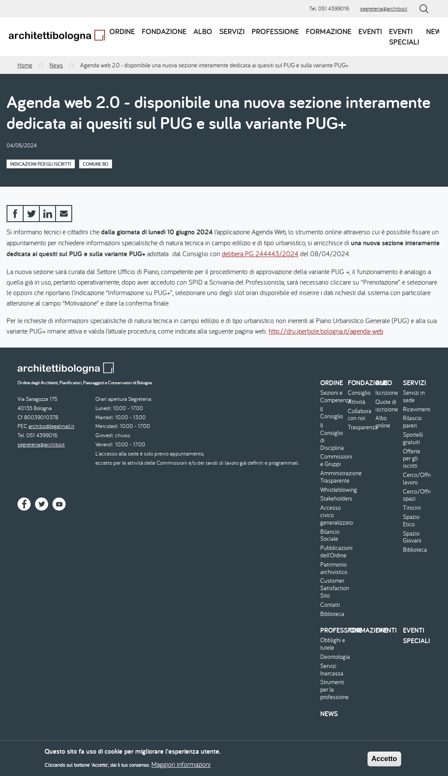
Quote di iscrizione (386, 405)
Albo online (382, 421)
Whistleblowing (333, 490)
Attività (356, 402)
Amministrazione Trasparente (333, 477)
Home (25, 65)
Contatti (330, 605)
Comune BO (95, 164)
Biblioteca (332, 614)
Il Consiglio (331, 413)
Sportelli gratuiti (413, 438)
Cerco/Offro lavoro (415, 478)
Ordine (122, 31)
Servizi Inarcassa (331, 669)
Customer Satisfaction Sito (333, 588)
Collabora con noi (359, 414)
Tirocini (412, 508)
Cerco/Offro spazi (415, 495)
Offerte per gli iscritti (411, 459)
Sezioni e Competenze (333, 396)
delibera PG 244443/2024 (260, 253)
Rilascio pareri (412, 421)
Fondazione (164, 31)
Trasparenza (360, 427)
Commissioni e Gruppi (333, 460)
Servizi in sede (414, 396)
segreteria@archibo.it (383, 8)
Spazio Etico (411, 520)
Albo (202, 31)
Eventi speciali (404, 36)
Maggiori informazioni (180, 766)
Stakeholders (333, 498)
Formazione (328, 31)
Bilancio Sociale (330, 535)
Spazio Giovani (412, 537)
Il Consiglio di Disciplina (332, 436)
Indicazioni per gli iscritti (40, 164)
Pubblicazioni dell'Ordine (333, 551)
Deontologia (333, 657)
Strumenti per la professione (333, 689)
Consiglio (359, 393)
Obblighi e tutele (332, 644)
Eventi (370, 31)
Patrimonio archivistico (333, 568)
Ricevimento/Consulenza (415, 409)
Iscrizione (386, 393)
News (436, 31)
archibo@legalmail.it (51, 426)
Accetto (384, 761)
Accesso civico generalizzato (333, 515)
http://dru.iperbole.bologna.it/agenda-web (326, 331)
